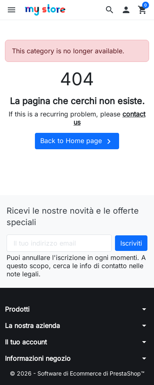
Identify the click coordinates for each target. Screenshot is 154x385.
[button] (109, 10)
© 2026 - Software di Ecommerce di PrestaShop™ (77, 373)
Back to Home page (77, 141)
